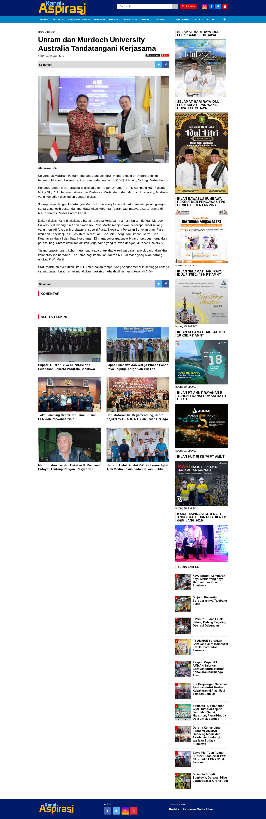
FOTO (199, 19)
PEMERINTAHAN (79, 19)
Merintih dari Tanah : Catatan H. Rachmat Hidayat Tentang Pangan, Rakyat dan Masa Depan (69, 469)
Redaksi (174, 809)
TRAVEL (160, 19)
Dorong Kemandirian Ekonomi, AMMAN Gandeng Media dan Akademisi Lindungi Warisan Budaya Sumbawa (207, 735)
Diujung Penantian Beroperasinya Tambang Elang (210, 600)
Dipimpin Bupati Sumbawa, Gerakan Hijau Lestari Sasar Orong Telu (210, 777)
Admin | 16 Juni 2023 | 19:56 (51, 56)
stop (165, 55)
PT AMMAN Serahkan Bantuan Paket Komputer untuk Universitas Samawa (210, 645)
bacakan (153, 55)
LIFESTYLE (129, 19)
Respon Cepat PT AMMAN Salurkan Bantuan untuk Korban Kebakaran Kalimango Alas (208, 669)
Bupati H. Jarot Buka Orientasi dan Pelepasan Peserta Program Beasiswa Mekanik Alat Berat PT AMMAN (66, 369)
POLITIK (57, 19)
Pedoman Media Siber (198, 809)
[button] (224, 18)
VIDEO (211, 19)
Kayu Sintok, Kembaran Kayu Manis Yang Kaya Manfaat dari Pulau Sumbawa (209, 580)
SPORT (146, 19)
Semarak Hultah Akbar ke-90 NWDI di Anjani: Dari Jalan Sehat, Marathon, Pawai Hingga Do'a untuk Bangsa (209, 712)
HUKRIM (99, 19)
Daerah (51, 32)
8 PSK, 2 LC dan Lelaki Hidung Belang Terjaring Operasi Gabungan (209, 622)
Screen (188, 6)
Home (41, 32)
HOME (44, 19)
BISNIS (113, 19)
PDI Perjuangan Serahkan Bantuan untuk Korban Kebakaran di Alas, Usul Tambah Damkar (210, 689)
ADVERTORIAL (180, 19)
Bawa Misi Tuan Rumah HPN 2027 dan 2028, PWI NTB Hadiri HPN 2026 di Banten (209, 757)
